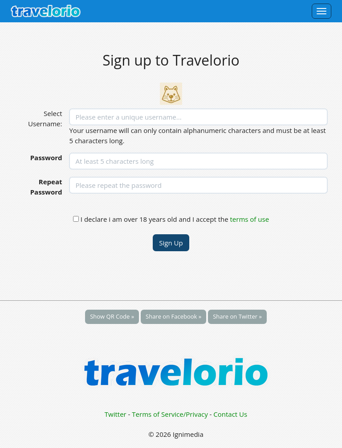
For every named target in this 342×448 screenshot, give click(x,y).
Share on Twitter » (237, 316)
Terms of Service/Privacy (170, 414)
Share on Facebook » (173, 316)
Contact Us (230, 414)
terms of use (249, 219)
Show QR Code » (112, 316)
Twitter (115, 414)
